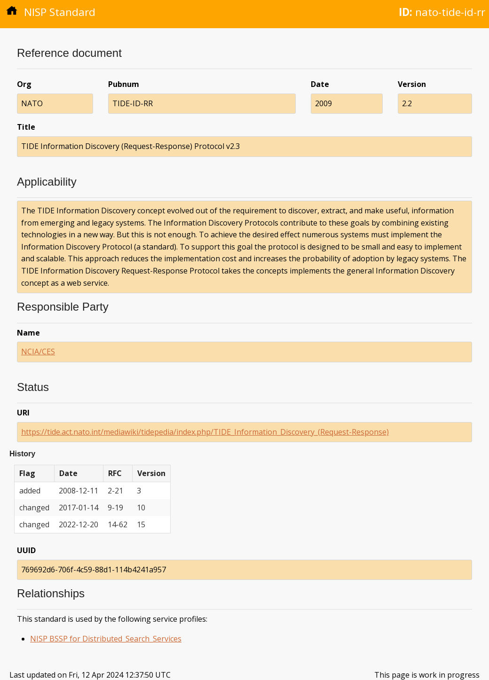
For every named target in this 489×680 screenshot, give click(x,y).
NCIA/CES (38, 351)
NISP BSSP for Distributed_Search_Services (105, 638)
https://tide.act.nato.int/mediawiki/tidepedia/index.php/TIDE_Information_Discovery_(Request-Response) (205, 432)
